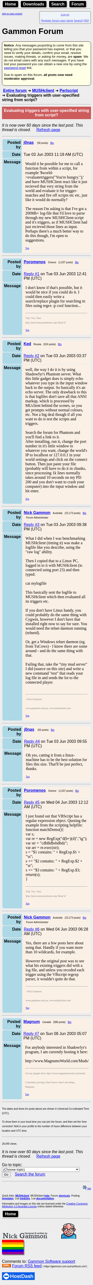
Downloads (33, 4)
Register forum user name (57, 20)
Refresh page (48, 130)
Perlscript (69, 90)
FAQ (86, 20)
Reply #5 (31, 802)
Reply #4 (32, 741)
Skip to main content (12, 13)
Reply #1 (31, 274)
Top (27, 248)
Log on (65, 14)
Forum (78, 4)
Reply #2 (31, 356)
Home (10, 4)
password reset (15, 68)
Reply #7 (31, 1033)
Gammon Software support (51, 1261)
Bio (52, 143)
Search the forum (30, 1174)
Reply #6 (31, 929)
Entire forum (15, 90)
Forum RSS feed (26, 1266)
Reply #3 (31, 524)
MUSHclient (43, 90)
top (87, 1188)
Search (57, 4)
